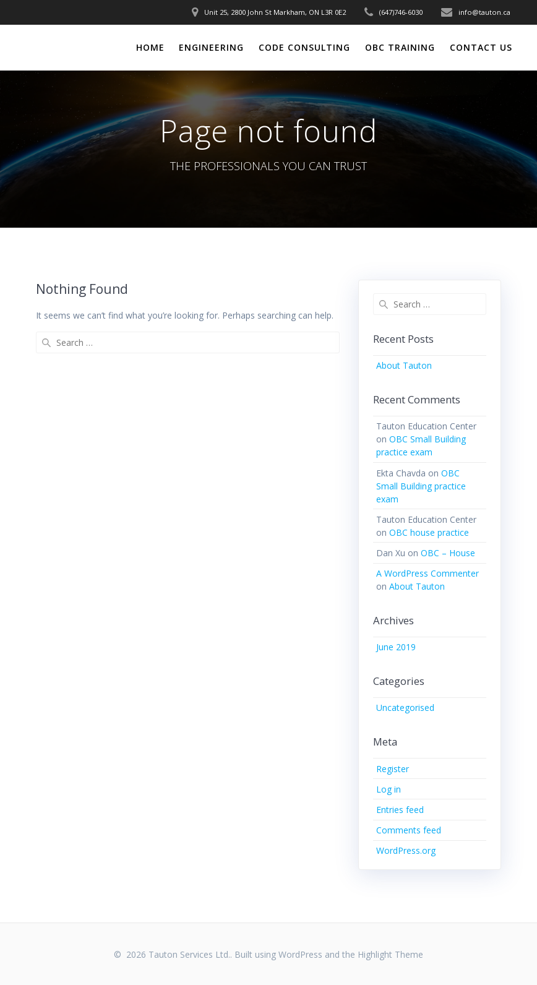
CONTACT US (481, 47)
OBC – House (448, 553)
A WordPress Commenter (427, 573)
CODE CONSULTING (304, 47)
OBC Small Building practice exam (421, 486)
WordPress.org (406, 850)
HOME (150, 47)
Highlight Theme (390, 954)
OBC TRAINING (400, 47)
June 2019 (396, 647)
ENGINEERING (211, 47)
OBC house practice (429, 532)
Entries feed (400, 809)
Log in (388, 789)
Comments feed (408, 830)
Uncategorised (405, 707)
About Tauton (404, 365)
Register (392, 769)
